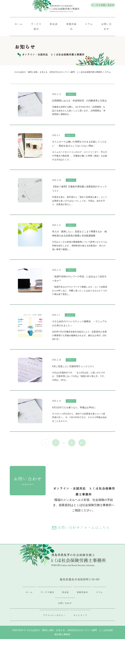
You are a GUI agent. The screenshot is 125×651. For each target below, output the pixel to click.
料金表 (54, 24)
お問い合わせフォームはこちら (84, 528)
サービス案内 (36, 27)
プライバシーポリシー (54, 617)
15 (71, 443)
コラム (89, 24)
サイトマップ (80, 617)
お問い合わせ (106, 27)
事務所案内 (71, 27)
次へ (82, 443)
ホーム (18, 24)
